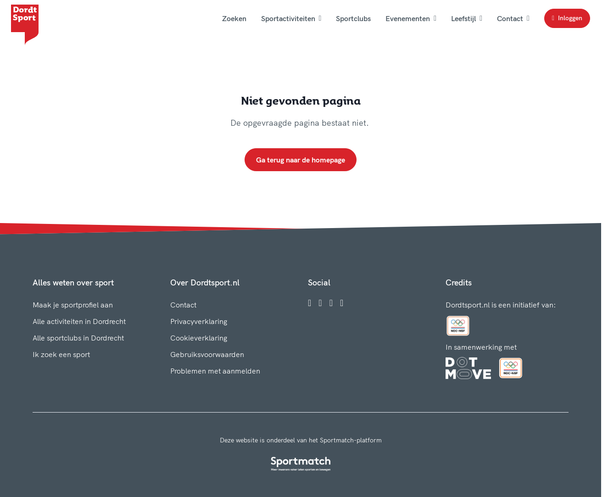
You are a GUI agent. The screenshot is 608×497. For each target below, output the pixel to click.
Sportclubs (353, 18)
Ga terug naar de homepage (300, 159)
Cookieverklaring (198, 337)
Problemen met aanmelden (215, 370)
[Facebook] (309, 302)
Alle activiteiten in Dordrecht (79, 321)
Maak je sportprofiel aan (73, 304)
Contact (513, 18)
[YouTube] (341, 302)
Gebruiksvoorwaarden (207, 354)
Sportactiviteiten (291, 18)
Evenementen (410, 18)
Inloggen (567, 18)
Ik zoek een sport (61, 354)
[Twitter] (331, 302)
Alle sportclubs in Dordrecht (78, 337)
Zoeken (234, 18)
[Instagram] (320, 302)
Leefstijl (466, 18)
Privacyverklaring (198, 321)
